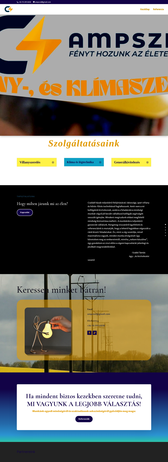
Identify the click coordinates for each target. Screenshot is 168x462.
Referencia (158, 9)
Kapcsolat (24, 212)
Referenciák (84, 419)
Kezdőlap (144, 9)
